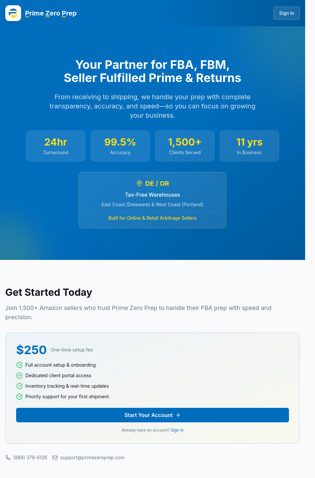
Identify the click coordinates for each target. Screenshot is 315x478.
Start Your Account (153, 415)
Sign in (177, 430)
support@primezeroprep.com (88, 457)
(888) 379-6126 (26, 457)
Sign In (286, 13)
